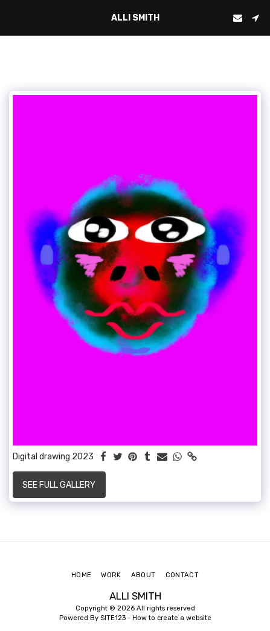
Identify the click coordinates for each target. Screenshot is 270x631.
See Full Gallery (58, 485)
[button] (13, 17)
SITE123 (113, 618)
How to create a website (171, 618)
